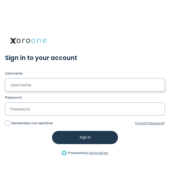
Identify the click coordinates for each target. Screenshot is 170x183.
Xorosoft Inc (98, 153)
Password (13, 97)
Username (14, 73)
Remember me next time (32, 123)
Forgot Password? (150, 123)
